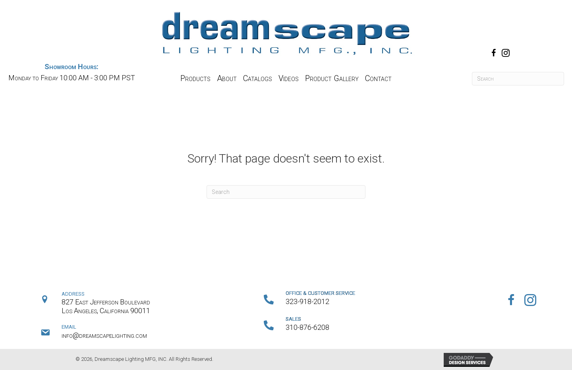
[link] (195, 78)
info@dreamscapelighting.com (104, 335)
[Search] (518, 78)
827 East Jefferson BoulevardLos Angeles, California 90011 (106, 306)
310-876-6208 (307, 327)
